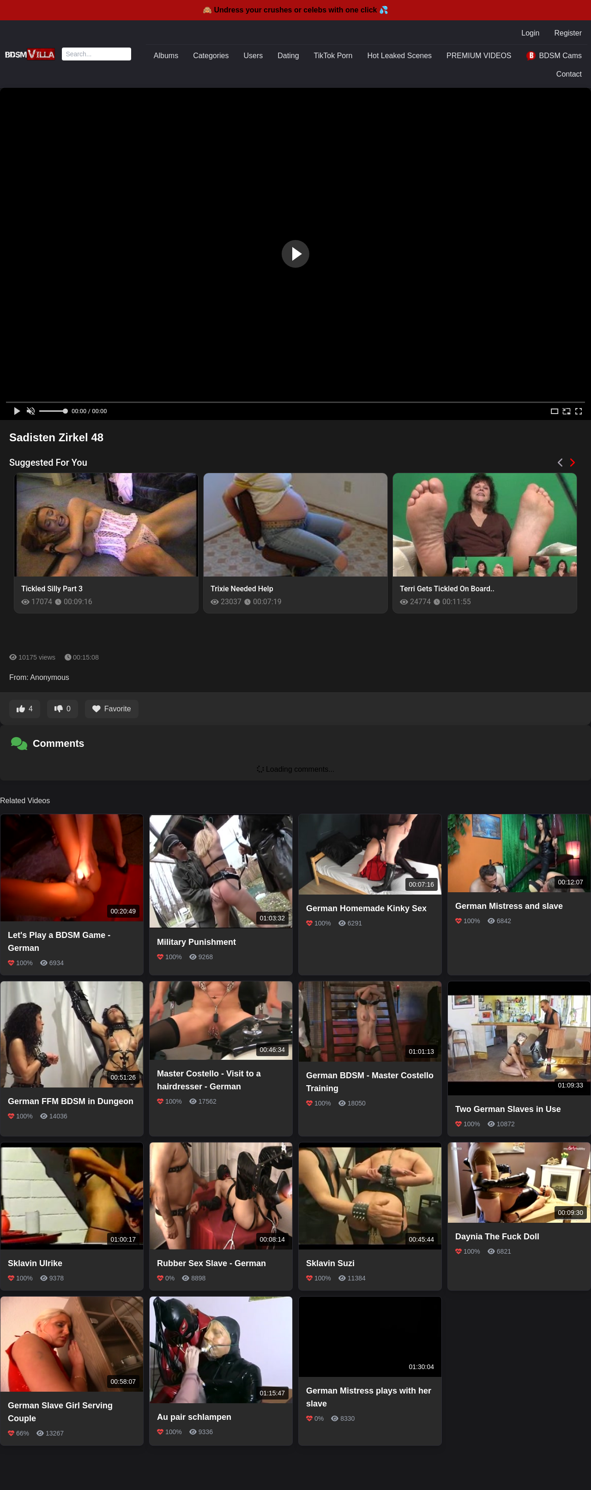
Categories (211, 56)
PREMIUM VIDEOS (478, 56)
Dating (288, 56)
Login (530, 33)
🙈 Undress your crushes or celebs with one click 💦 (295, 10)
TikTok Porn (333, 56)
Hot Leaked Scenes (399, 56)
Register (568, 33)
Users (253, 56)
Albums (166, 56)
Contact (569, 74)
